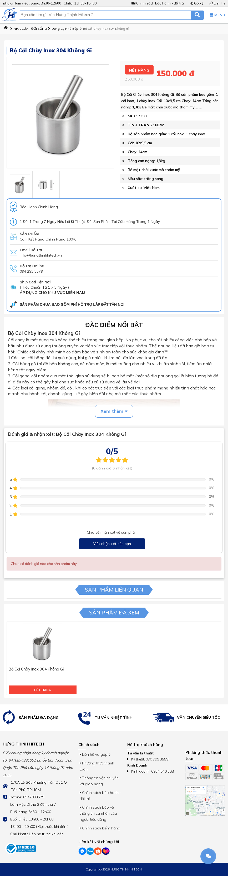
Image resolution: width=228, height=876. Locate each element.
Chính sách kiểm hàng (100, 828)
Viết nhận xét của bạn (112, 543)
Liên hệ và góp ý (95, 754)
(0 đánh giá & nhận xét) (112, 468)
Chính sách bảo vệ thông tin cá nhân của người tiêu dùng (98, 813)
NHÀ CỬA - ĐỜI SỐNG (28, 29)
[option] (38, 718)
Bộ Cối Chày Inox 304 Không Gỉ (104, 29)
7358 (142, 114)
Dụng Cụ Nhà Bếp (63, 29)
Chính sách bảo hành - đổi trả (157, 3)
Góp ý (197, 3)
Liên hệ (217, 3)
